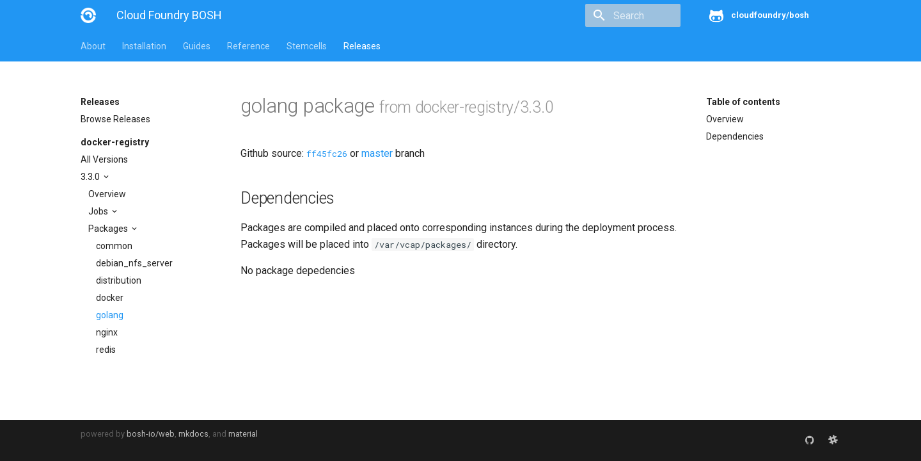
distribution (118, 280)
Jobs (99, 211)
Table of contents (743, 102)
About (93, 46)
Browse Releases (115, 119)
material (243, 434)
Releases (362, 46)
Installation (144, 46)
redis (106, 349)
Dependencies (735, 136)
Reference (248, 46)
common (114, 246)
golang (109, 315)
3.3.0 (91, 177)
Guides (196, 46)
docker (109, 298)
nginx (107, 332)
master (377, 153)
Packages (109, 228)
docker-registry (115, 142)
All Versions (104, 159)
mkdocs (193, 434)
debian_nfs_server (134, 263)
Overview (107, 194)
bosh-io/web (151, 434)
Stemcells (307, 46)
